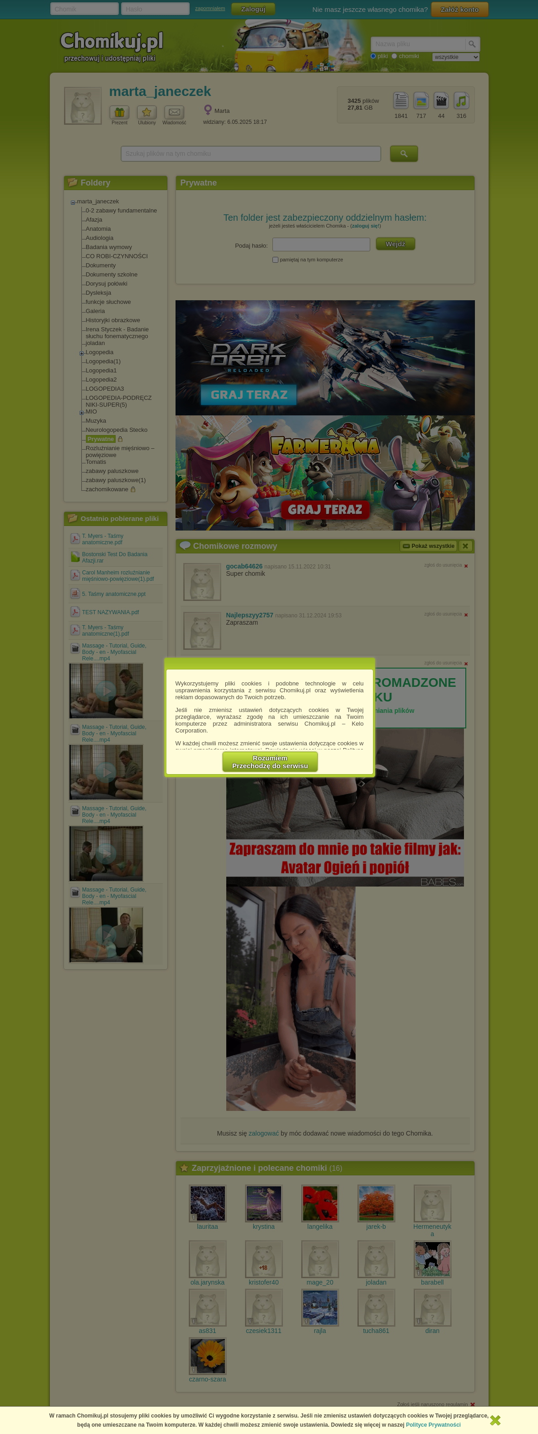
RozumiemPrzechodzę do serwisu (270, 762)
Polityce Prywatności (433, 1425)
